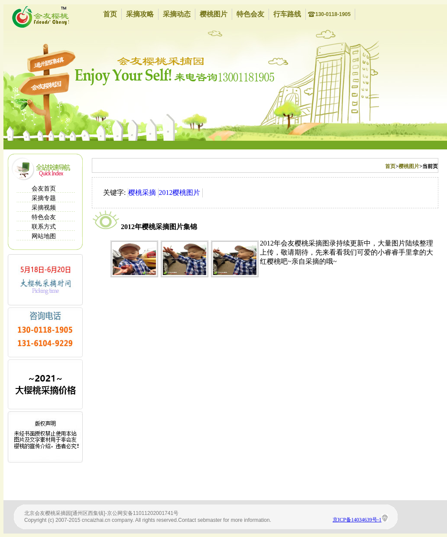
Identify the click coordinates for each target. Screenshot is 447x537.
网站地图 (44, 236)
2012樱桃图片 (179, 192)
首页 (110, 14)
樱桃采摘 (142, 192)
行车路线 (287, 14)
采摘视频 (44, 207)
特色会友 (250, 14)
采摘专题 (44, 198)
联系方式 (44, 226)
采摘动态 (177, 14)
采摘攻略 (140, 14)
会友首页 (44, 188)
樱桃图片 (213, 14)
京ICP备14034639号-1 (357, 520)
